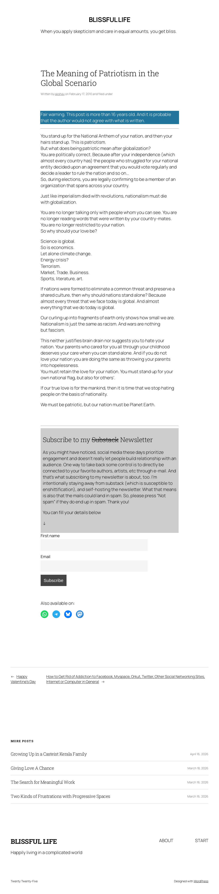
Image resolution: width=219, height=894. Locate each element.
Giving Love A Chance (32, 768)
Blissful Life (109, 19)
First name (50, 535)
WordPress (201, 881)
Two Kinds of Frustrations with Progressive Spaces (60, 796)
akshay (60, 94)
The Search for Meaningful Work (43, 782)
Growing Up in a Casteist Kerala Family (49, 754)
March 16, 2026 (197, 782)
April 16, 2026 (199, 754)
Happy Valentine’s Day (23, 679)
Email (45, 556)
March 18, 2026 (198, 768)
